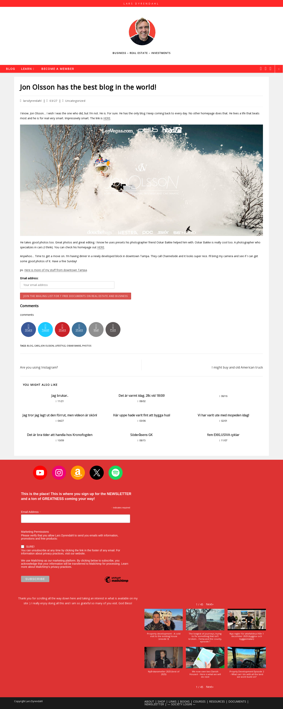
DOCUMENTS (237, 701)
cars (37, 345)
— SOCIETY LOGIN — (181, 704)
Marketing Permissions (35, 531)
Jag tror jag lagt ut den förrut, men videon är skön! (59, 415)
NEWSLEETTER (154, 704)
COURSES (199, 701)
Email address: (29, 278)
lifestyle (60, 345)
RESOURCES (217, 701)
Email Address (31, 512)
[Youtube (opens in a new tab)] (270, 68)
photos (86, 345)
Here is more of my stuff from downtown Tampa (55, 270)
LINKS (172, 701)
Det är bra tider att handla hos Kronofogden (59, 435)
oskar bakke (74, 345)
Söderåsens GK (141, 435)
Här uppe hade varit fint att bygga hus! (141, 415)
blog (30, 345)
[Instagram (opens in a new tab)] (265, 68)
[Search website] (279, 69)
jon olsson (47, 345)
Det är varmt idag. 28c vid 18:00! (141, 395)
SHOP (161, 701)
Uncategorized (75, 101)
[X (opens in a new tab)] (260, 68)
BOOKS (185, 701)
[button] (209, 604)
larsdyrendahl (32, 101)
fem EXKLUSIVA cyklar (223, 435)
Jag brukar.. (59, 395)
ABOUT (149, 701)
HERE (106, 118)
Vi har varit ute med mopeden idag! (223, 415)
